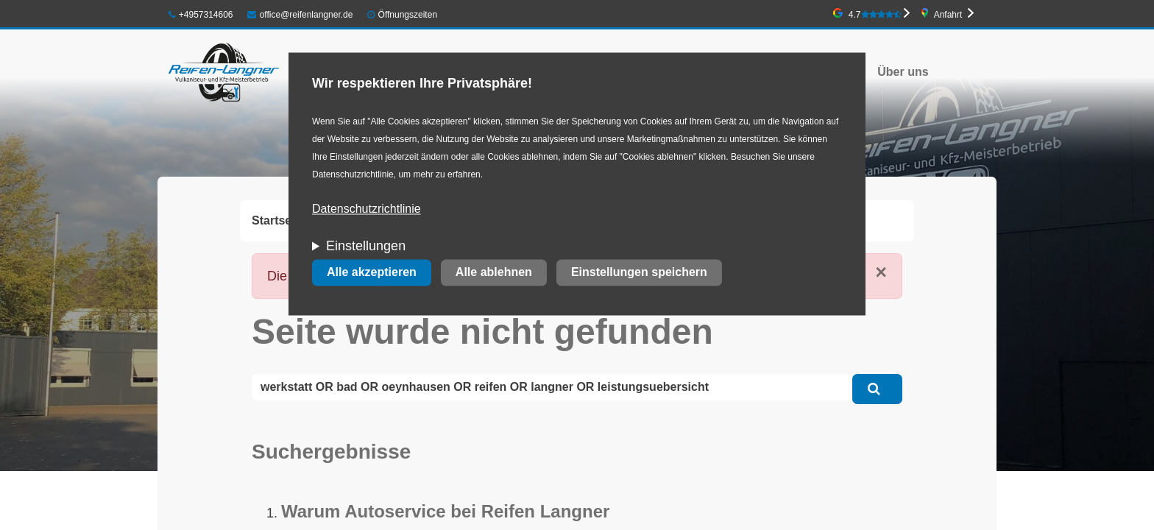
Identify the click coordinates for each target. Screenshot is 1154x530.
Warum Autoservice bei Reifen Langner (445, 511)
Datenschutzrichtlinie (366, 209)
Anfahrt (948, 15)
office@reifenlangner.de (300, 15)
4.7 (875, 15)
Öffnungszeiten (408, 15)
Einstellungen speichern (639, 272)
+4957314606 (201, 15)
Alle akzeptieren (372, 272)
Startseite (278, 220)
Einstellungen (366, 246)
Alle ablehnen (494, 272)
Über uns (902, 72)
